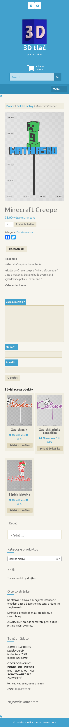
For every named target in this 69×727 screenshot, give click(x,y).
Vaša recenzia (15, 301)
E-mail (10, 362)
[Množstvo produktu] (9, 224)
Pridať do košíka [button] (20, 445)
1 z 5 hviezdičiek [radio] (7, 291)
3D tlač (34, 47)
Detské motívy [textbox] (33, 559)
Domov (10, 106)
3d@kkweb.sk (23, 689)
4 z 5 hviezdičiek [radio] (43, 291)
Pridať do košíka (25, 224)
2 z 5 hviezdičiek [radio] (17, 291)
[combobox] (34, 558)
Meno (10, 347)
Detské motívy (25, 106)
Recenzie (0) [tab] (16, 249)
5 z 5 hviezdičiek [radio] (12, 295)
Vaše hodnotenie (15, 285)
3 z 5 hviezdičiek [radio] (29, 291)
